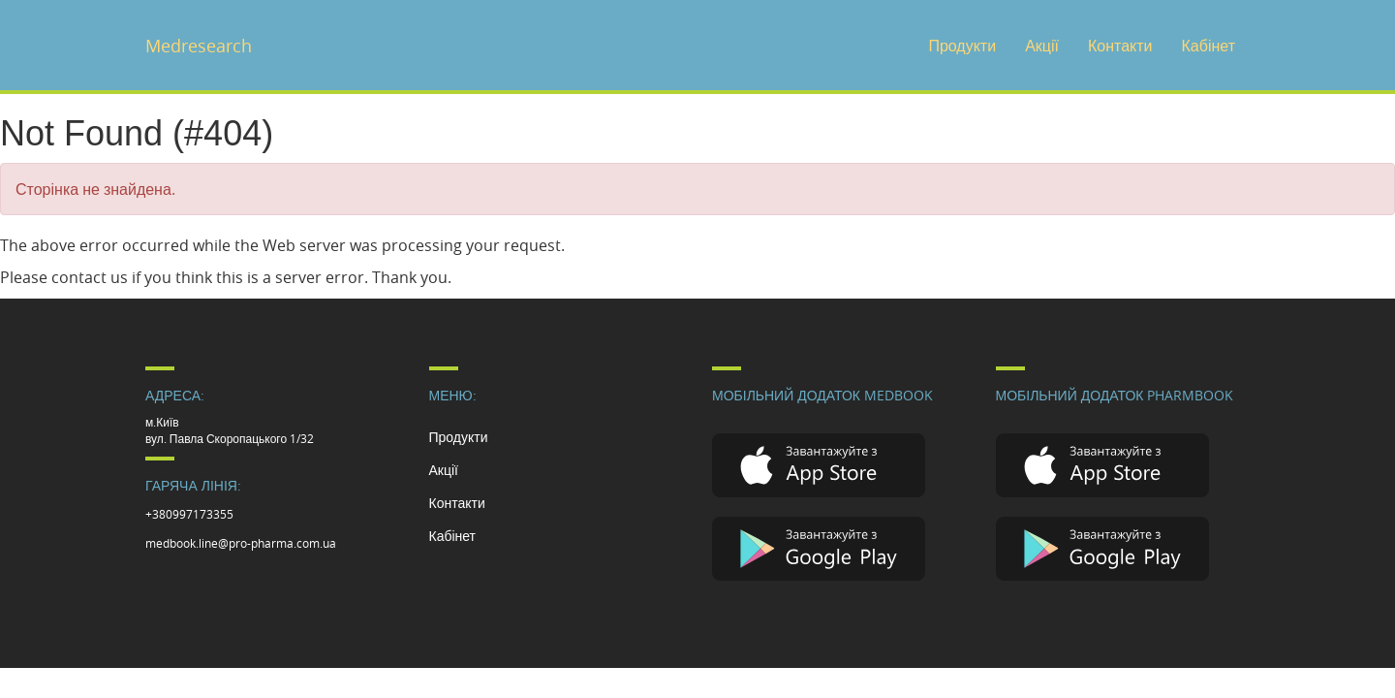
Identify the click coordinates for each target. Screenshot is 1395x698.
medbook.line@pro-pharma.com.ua (240, 543)
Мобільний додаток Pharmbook (1115, 395)
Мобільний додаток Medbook (822, 395)
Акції (1042, 45)
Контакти (1120, 45)
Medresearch (198, 45)
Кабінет (1208, 45)
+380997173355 (189, 514)
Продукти (962, 45)
